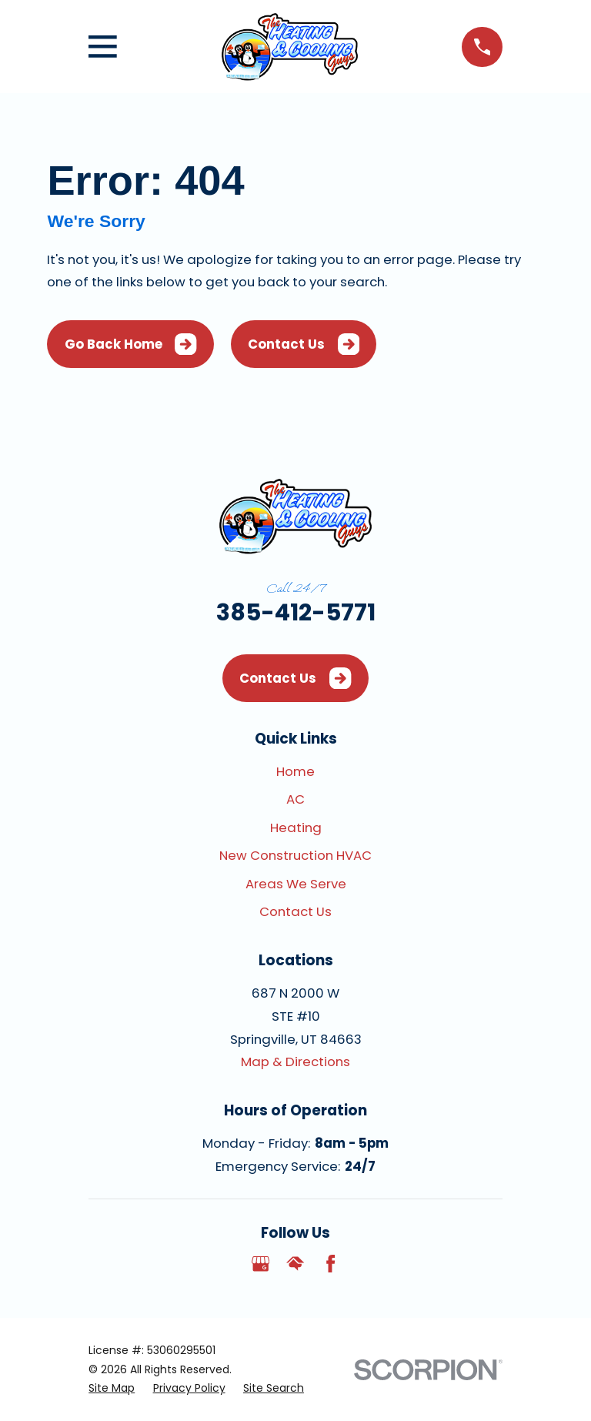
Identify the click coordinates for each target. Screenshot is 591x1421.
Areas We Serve (295, 883)
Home (295, 771)
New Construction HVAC (295, 855)
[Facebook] (330, 1263)
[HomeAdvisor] (295, 1263)
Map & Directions (295, 1061)
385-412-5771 (296, 612)
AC (295, 799)
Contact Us (303, 344)
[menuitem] (111, 1388)
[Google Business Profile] (260, 1263)
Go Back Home (131, 344)
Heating (296, 827)
